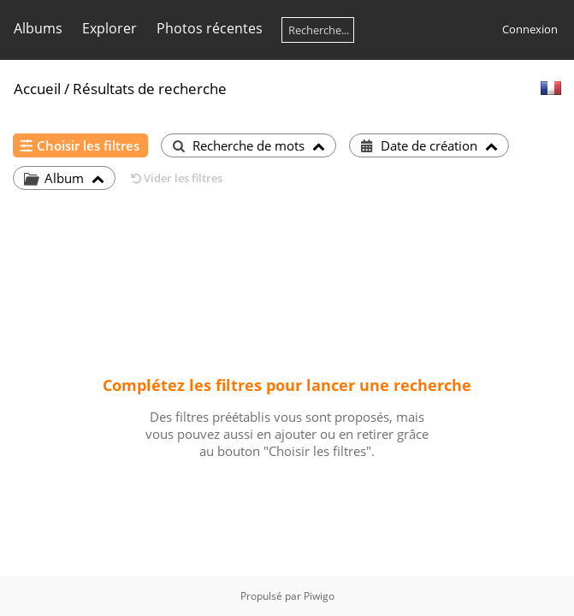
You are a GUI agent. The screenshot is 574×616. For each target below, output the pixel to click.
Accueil (37, 88)
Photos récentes (210, 28)
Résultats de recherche (150, 88)
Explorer (109, 28)
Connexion (530, 29)
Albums (38, 28)
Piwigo (319, 596)
